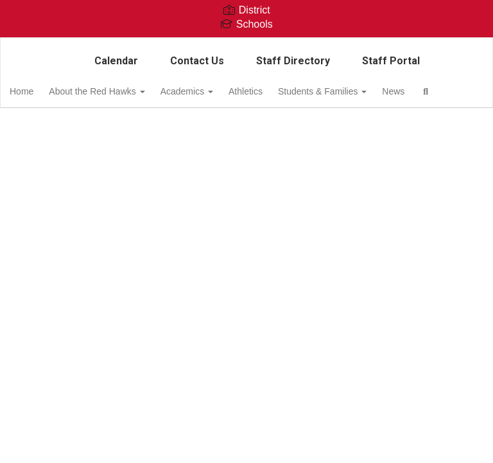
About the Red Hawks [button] (120, 91)
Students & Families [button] (357, 91)
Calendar (116, 61)
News (432, 91)
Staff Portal (391, 61)
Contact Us (197, 61)
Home (41, 91)
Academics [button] (214, 91)
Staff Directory (293, 61)
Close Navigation (94, 128)
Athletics (277, 91)
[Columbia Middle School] (246, 46)
